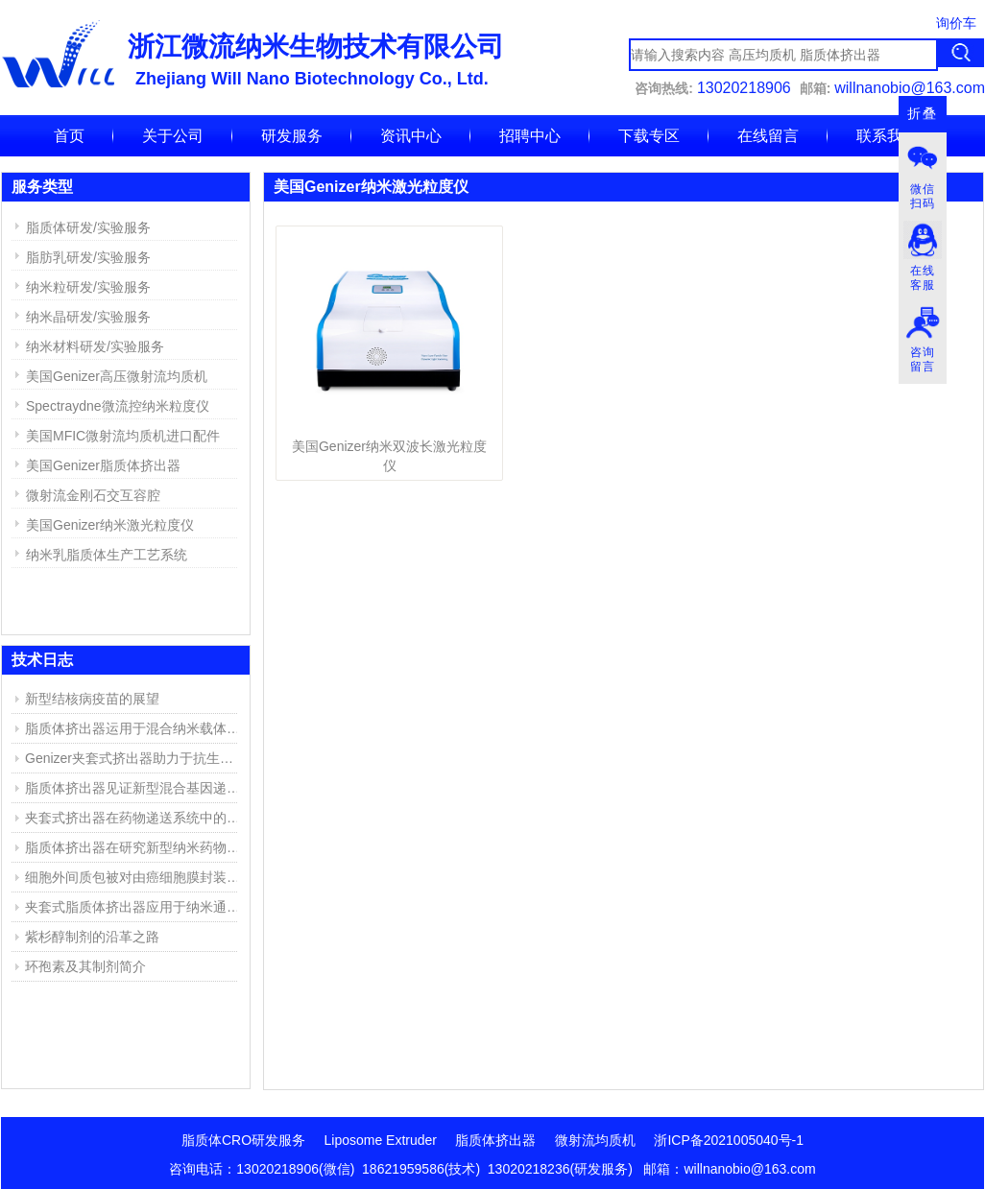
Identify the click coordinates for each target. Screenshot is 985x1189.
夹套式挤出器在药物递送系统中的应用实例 (135, 817)
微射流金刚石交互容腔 (93, 495)
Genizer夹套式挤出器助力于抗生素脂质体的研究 (135, 758)
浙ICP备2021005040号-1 (729, 1140)
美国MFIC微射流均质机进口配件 (123, 435)
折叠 (922, 114)
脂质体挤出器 (495, 1140)
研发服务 (292, 136)
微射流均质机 (595, 1140)
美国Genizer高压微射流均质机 (116, 376)
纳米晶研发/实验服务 (88, 316)
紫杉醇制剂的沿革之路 (92, 936)
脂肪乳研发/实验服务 (88, 257)
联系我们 (887, 136)
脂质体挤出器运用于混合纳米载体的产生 (135, 728)
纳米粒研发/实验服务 (88, 287)
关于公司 (173, 136)
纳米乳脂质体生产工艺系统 (106, 554)
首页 (69, 136)
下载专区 (649, 136)
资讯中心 (411, 136)
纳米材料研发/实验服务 (95, 346)
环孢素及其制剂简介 (85, 966)
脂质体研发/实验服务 (88, 227)
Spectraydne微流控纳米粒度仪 (117, 406)
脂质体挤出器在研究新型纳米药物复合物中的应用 (135, 847)
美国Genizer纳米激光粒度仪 (110, 525)
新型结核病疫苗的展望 (92, 698)
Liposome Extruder (381, 1140)
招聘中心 (530, 136)
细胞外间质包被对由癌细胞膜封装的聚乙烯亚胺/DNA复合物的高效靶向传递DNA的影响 (135, 877)
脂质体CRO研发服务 (243, 1140)
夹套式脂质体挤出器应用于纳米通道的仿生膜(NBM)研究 (135, 907)
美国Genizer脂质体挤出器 (103, 465)
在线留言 (768, 136)
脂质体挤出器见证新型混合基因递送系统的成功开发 (135, 788)
